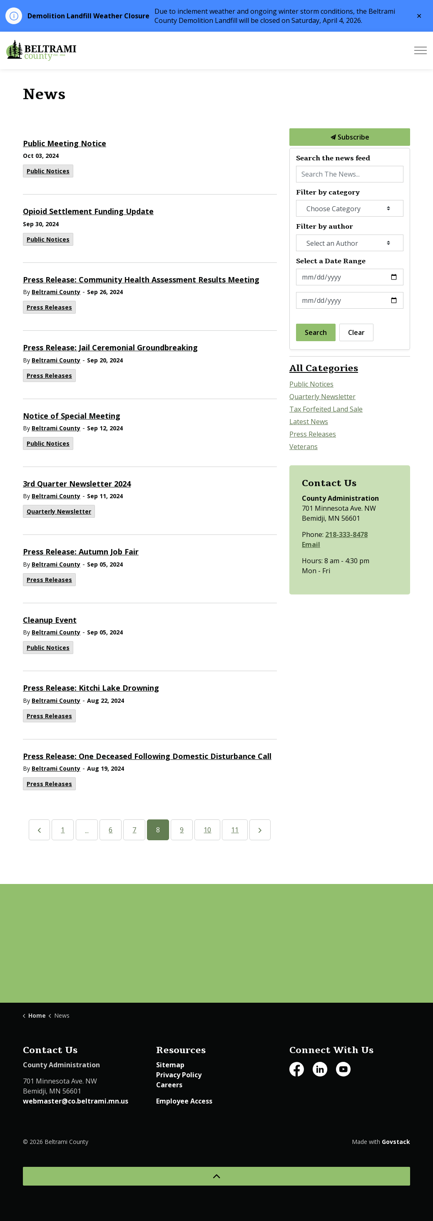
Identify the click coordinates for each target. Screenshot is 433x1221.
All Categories (323, 368)
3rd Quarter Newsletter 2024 (77, 484)
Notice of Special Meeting (71, 416)
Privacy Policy (179, 1074)
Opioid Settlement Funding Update (88, 211)
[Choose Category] (349, 208)
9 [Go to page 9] (182, 829)
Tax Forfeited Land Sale (326, 409)
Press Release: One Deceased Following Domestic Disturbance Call (147, 756)
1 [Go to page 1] (63, 829)
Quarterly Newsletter (59, 511)
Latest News (308, 421)
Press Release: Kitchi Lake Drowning (91, 688)
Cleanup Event (50, 620)
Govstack (396, 1142)
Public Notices (48, 171)
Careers (169, 1084)
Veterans (303, 446)
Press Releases (49, 307)
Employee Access (184, 1101)
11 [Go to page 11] (235, 829)
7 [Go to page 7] (134, 829)
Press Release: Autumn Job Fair (81, 552)
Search (316, 332)
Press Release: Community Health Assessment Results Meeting (141, 280)
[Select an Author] (349, 243)
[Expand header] (420, 50)
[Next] (260, 829)
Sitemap (170, 1064)
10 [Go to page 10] (207, 829)
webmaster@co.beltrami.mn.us (75, 1101)
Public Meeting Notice (64, 143)
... (87, 830)
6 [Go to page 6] (110, 829)
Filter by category (328, 193)
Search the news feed (333, 158)
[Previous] (39, 829)
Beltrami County (56, 292)
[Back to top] (216, 1176)
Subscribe (350, 137)
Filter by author (324, 227)
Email (311, 544)
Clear (356, 332)
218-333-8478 (346, 534)
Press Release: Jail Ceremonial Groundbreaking (110, 347)
